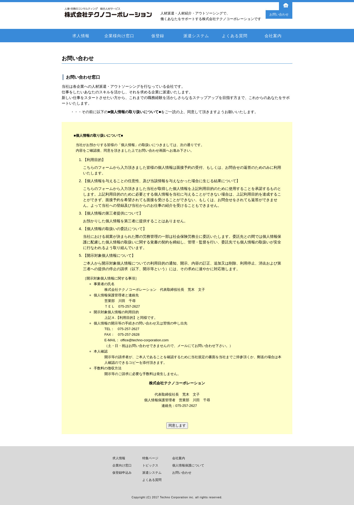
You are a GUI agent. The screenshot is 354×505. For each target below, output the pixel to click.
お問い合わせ (279, 14)
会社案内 (273, 35)
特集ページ (150, 458)
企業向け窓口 (122, 465)
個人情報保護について (188, 465)
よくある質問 (234, 35)
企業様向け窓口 (119, 35)
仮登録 (157, 35)
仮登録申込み (122, 473)
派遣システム (196, 35)
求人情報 (80, 35)
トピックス (150, 465)
